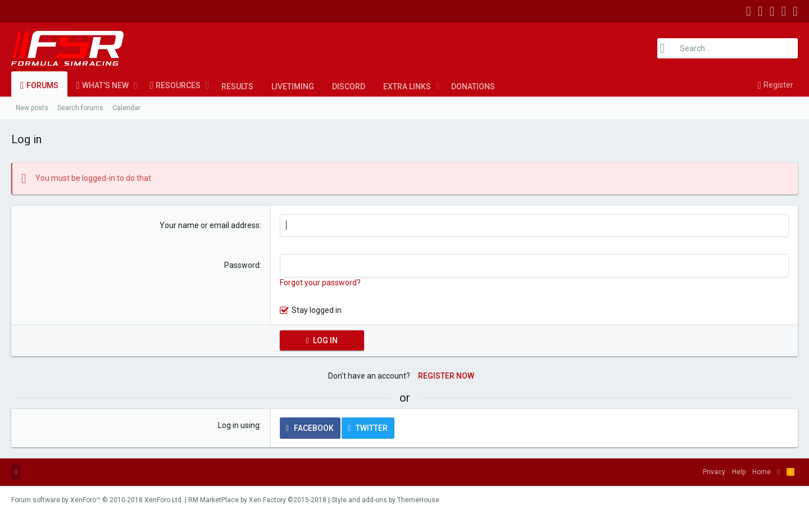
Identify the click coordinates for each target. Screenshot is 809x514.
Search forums (80, 108)
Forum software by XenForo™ (97, 500)
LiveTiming (292, 86)
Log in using (239, 425)
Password (242, 265)
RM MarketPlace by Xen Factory (257, 500)
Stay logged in (317, 310)
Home (761, 472)
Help (739, 472)
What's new (105, 85)
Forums (42, 85)
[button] (135, 85)
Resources (178, 85)
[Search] (727, 48)
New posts (32, 108)
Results (237, 86)
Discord (348, 86)
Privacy (714, 472)
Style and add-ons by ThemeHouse (385, 500)
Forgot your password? (320, 282)
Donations (473, 86)
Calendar (126, 108)
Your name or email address (210, 225)
